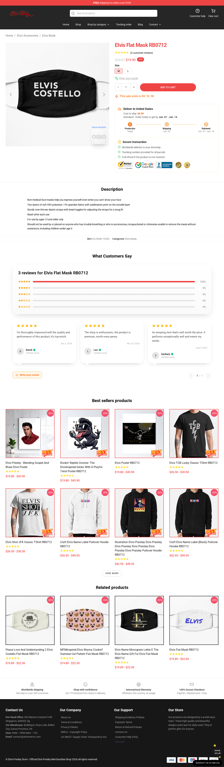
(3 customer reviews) (141, 52)
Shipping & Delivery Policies (129, 717)
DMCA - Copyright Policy (74, 732)
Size (117, 65)
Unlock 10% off (217, 752)
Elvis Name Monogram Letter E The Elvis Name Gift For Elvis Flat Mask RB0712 (136, 654)
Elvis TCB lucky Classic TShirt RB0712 (193, 463)
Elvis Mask (48, 35)
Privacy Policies (69, 727)
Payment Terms (123, 722)
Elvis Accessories (27, 35)
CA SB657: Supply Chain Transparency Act (84, 737)
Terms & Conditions (71, 722)
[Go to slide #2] (66, 154)
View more (112, 573)
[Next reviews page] (208, 375)
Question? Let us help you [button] (208, 763)
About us (66, 717)
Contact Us (121, 732)
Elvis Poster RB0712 (127, 463)
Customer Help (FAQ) (126, 737)
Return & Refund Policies (128, 727)
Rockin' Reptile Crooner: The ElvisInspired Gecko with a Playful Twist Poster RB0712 (81, 467)
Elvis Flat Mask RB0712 (184, 649)
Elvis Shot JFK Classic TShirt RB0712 (29, 542)
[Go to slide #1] (48, 154)
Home (9, 35)
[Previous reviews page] (191, 375)
